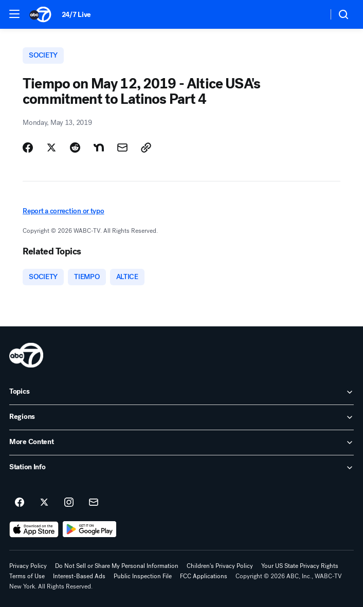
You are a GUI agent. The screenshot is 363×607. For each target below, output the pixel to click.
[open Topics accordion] (181, 392)
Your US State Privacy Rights (299, 566)
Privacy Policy (28, 566)
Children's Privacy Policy (220, 566)
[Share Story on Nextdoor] (98, 147)
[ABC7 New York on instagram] (69, 502)
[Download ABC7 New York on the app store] (34, 529)
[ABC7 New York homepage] (40, 14)
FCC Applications (203, 576)
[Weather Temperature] (312, 14)
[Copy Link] (146, 147)
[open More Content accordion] (181, 442)
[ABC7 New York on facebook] (19, 502)
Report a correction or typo (63, 211)
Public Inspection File (143, 576)
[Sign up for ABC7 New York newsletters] (93, 502)
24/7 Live (76, 15)
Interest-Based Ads (79, 576)
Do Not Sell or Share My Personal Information (116, 566)
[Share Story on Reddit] (75, 147)
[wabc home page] (26, 355)
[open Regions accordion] (181, 417)
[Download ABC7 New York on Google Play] (90, 529)
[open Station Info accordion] (181, 468)
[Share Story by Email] (122, 147)
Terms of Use (27, 576)
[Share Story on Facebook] (28, 147)
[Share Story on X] (51, 147)
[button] (14, 14)
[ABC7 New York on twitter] (44, 502)
